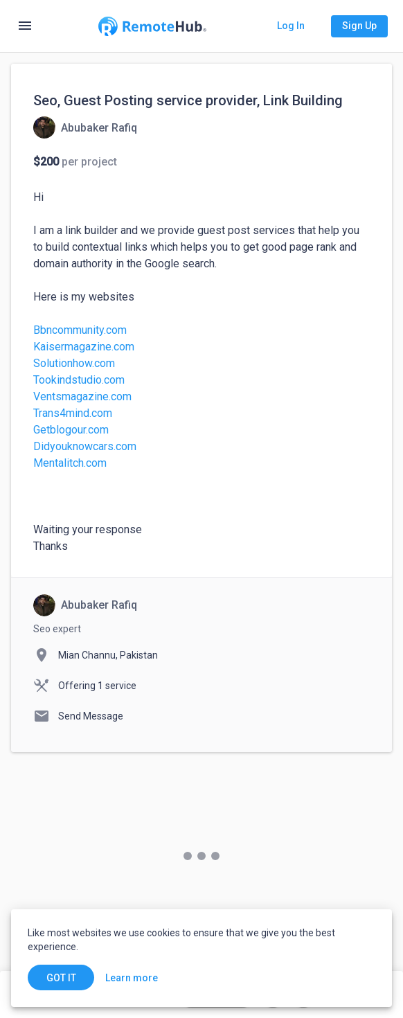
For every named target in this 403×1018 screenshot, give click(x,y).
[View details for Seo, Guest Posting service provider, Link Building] (85, 127)
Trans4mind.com (72, 413)
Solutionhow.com (74, 363)
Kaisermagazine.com (83, 346)
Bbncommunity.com (80, 330)
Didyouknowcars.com (84, 446)
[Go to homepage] (152, 26)
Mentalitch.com (70, 463)
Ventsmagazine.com (82, 396)
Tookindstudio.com (79, 379)
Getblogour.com (71, 429)
